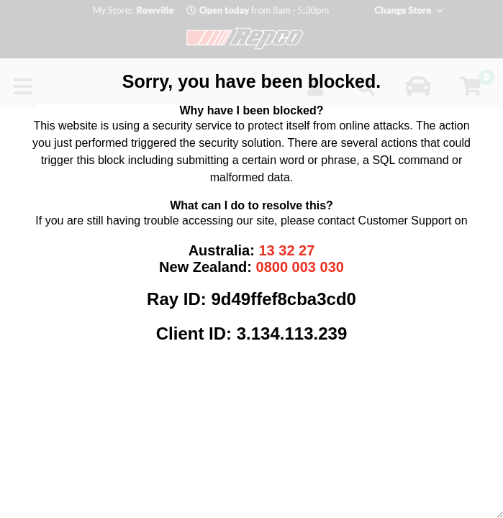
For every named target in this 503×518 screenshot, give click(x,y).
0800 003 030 (300, 267)
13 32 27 (286, 250)
